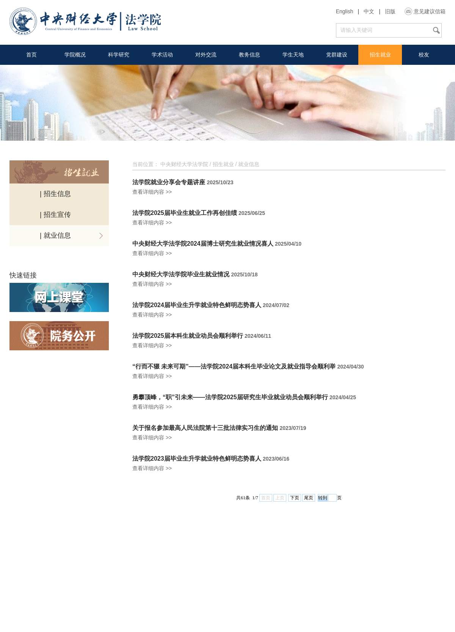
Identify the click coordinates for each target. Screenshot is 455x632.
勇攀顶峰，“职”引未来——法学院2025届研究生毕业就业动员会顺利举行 (230, 397)
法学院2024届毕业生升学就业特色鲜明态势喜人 (196, 305)
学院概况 (75, 55)
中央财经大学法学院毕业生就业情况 (180, 274)
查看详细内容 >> (152, 192)
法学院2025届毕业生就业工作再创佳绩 (184, 213)
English (344, 11)
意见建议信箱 (430, 11)
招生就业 (380, 55)
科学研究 (118, 55)
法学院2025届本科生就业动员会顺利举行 (187, 336)
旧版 (390, 11)
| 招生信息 (55, 194)
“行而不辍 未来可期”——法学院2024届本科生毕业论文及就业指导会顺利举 (234, 367)
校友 (424, 55)
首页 (31, 55)
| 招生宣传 (55, 214)
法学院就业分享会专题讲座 (168, 182)
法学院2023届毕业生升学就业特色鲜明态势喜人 (196, 459)
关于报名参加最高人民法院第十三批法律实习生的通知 (205, 428)
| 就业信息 (55, 235)
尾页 (308, 497)
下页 (294, 497)
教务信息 (249, 55)
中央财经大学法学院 (184, 164)
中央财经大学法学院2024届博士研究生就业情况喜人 (202, 244)
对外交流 (206, 55)
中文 (369, 11)
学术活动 (162, 55)
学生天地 (293, 55)
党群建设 (336, 55)
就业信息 (248, 164)
